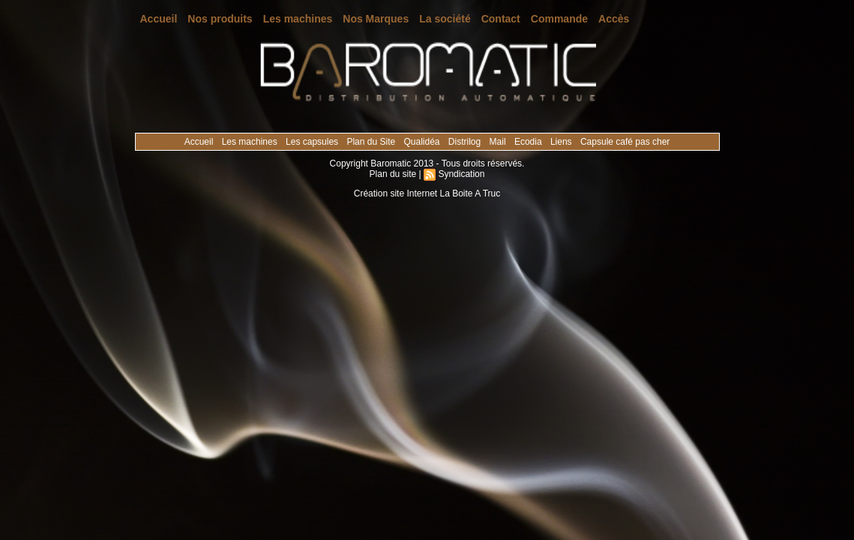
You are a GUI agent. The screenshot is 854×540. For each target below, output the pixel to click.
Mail (499, 141)
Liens (562, 141)
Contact (500, 19)
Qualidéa (422, 141)
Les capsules (313, 141)
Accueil (159, 19)
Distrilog (466, 141)
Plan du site (393, 174)
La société (444, 19)
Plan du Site (371, 141)
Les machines (298, 19)
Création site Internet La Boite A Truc (427, 193)
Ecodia (529, 141)
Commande (559, 19)
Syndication (461, 174)
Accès (613, 19)
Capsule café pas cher (625, 141)
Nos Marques (376, 19)
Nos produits (219, 19)
